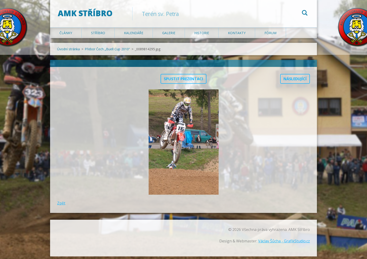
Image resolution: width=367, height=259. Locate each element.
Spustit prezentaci (183, 81)
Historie (201, 35)
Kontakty (237, 35)
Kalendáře (133, 35)
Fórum (270, 35)
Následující (295, 81)
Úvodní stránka (68, 51)
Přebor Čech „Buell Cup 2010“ (107, 51)
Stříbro (98, 35)
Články (65, 35)
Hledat (305, 13)
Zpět (61, 205)
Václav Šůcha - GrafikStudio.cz (284, 243)
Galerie (168, 35)
